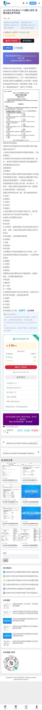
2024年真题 (15, 45)
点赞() (35, 453)
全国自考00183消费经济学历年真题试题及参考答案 (25, 650)
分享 (20, 453)
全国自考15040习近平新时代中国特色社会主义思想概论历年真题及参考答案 (25, 635)
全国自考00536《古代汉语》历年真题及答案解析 (25, 628)
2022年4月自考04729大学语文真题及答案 (10, 504)
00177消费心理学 (12, 450)
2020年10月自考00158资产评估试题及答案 (22, 616)
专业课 (5, 501)
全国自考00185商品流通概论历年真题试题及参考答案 (25, 665)
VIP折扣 (21, 374)
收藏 (27, 453)
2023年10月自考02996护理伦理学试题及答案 (10, 547)
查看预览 (27, 64)
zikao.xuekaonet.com (29, 79)
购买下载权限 (11, 64)
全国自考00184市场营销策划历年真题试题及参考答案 (25, 658)
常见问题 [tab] (18, 71)
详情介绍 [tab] (8, 71)
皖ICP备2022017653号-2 (21, 702)
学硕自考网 (8, 454)
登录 (33, 3)
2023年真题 (7, 523)
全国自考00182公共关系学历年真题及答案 (22, 607)
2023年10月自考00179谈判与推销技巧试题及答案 (10, 526)
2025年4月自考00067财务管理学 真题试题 (22, 595)
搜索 (4, 576)
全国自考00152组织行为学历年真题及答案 (22, 603)
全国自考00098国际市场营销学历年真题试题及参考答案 (25, 643)
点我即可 (21, 333)
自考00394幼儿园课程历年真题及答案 (20, 611)
